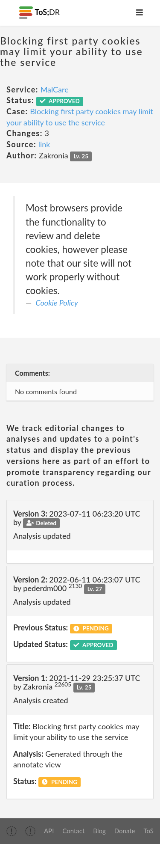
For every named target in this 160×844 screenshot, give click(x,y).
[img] (11, 831)
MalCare (55, 89)
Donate (124, 831)
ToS (149, 831)
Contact (73, 831)
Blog (99, 831)
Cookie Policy (57, 302)
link (44, 144)
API (49, 831)
